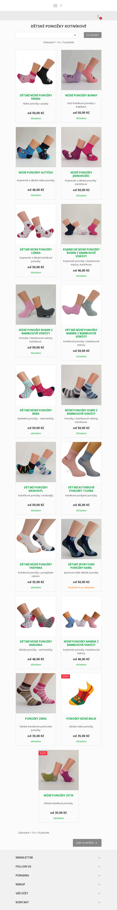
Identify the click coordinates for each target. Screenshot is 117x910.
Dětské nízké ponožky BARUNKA (36, 643)
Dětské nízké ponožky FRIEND (36, 97)
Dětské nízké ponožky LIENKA (36, 251)
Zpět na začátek (87, 843)
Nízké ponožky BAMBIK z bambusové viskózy (81, 643)
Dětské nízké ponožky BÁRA (36, 412)
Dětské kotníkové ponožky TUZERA (81, 489)
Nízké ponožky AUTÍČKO (36, 172)
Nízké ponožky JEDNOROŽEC (81, 174)
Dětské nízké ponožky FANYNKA (36, 566)
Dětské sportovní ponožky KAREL (81, 566)
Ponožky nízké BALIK (81, 718)
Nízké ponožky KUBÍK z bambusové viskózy (81, 412)
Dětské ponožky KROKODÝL (36, 489)
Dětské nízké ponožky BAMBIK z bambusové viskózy (81, 333)
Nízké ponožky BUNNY (81, 95)
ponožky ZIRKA (36, 718)
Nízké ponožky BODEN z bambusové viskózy (36, 331)
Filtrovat (92, 35)
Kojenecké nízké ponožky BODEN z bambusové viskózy (81, 253)
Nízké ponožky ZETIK (58, 795)
